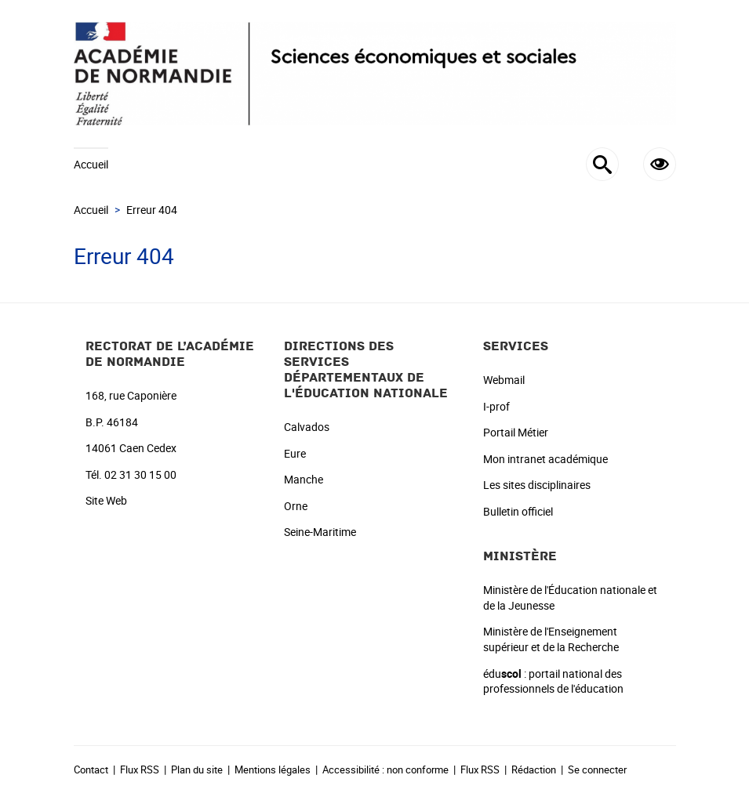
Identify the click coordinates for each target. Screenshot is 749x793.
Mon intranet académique (545, 458)
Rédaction (533, 769)
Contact (91, 769)
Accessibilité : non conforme (385, 769)
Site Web (106, 500)
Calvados (306, 426)
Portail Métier (515, 432)
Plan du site (197, 769)
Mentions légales (273, 769)
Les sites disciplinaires (537, 484)
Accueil (91, 164)
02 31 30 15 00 (140, 474)
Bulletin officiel (518, 511)
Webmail (504, 379)
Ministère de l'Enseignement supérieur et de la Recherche (551, 639)
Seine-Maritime (320, 531)
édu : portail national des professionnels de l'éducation (553, 681)
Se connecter (597, 769)
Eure (295, 453)
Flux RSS (139, 769)
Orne (295, 505)
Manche (303, 479)
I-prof (496, 406)
